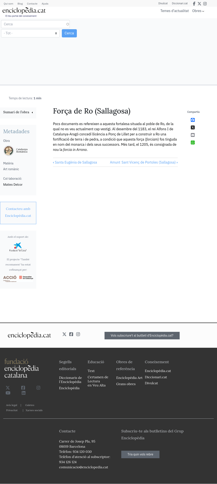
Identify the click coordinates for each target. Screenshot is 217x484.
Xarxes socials (34, 410)
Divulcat (163, 3)
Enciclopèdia (69, 388)
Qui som (8, 3)
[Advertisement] (162, 51)
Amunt (115, 162)
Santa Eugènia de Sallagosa (75, 162)
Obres (197, 11)
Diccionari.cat (180, 3)
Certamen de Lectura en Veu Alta (98, 381)
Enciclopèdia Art (129, 377)
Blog (20, 3)
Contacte (32, 3)
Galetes (29, 405)
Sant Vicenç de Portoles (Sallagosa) (149, 162)
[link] (18, 112)
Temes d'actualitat (174, 11)
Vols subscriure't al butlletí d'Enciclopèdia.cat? (142, 335)
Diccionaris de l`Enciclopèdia (70, 379)
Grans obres (126, 384)
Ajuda (45, 3)
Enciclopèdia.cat (158, 371)
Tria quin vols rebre (140, 454)
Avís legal (11, 405)
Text (91, 371)
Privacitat (12, 410)
